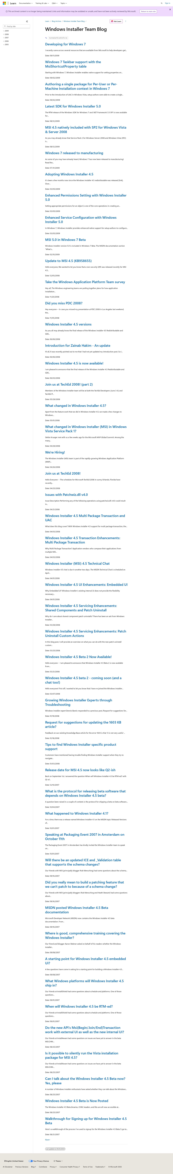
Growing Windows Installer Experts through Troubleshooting (78, 702)
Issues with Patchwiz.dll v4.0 (66, 494)
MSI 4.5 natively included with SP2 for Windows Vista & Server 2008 (85, 129)
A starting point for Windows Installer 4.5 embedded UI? (85, 960)
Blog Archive (56, 21)
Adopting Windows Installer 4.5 (69, 174)
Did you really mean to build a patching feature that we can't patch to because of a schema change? (84, 884)
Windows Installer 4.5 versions (68, 324)
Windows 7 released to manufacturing (74, 153)
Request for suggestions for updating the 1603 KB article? (83, 724)
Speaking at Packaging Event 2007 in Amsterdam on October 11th (84, 836)
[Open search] (161, 3)
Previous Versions (21, 1167)
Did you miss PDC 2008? (63, 303)
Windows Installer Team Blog (74, 21)
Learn (47, 21)
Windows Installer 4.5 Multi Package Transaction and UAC (85, 517)
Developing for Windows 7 (65, 44)
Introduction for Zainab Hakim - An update (77, 345)
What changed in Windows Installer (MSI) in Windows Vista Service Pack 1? (86, 428)
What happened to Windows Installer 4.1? (76, 813)
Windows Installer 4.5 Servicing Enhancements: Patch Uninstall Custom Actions (85, 633)
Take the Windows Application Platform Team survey (85, 282)
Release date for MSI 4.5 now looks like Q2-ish (80, 770)
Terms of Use (88, 1167)
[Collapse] (27, 21)
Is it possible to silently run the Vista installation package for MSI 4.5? (81, 1055)
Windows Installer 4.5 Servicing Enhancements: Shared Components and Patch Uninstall (81, 607)
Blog (32, 1167)
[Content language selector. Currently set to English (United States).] (14, 1161)
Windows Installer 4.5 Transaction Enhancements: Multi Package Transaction (82, 540)
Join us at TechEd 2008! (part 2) (69, 384)
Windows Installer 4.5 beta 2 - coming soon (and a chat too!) (83, 680)
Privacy (52, 1167)
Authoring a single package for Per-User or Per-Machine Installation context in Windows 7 (81, 86)
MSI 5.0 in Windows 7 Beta (65, 239)
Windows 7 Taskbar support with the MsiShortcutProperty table (73, 64)
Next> (47, 1139)
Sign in (167, 3)
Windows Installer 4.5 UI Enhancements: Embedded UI (86, 584)
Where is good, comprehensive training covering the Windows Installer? (85, 935)
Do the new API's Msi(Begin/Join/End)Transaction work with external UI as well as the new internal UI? (84, 1029)
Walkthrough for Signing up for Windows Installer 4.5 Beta (86, 1120)
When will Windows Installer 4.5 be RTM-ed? (79, 1006)
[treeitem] (16, 31)
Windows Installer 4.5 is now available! (74, 363)
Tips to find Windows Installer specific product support (80, 746)
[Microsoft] (4, 3)
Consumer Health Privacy (69, 1167)
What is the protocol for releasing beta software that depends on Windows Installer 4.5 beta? (85, 793)
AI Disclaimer (7, 1167)
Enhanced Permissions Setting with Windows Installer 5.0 (86, 197)
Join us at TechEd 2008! (62, 473)
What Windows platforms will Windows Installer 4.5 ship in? (84, 983)
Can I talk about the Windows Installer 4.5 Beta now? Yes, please (85, 1080)
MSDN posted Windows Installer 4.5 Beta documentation (76, 909)
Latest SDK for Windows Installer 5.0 (73, 106)
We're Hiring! (55, 452)
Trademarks (99, 1167)
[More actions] (126, 21)
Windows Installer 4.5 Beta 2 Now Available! (78, 656)
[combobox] (16, 26)
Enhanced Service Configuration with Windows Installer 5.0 (81, 219)
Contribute (43, 1167)
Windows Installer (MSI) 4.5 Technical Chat (77, 563)
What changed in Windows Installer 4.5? (75, 405)
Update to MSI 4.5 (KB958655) (68, 260)
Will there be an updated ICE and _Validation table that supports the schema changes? (83, 862)
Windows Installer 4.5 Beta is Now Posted (76, 1100)
